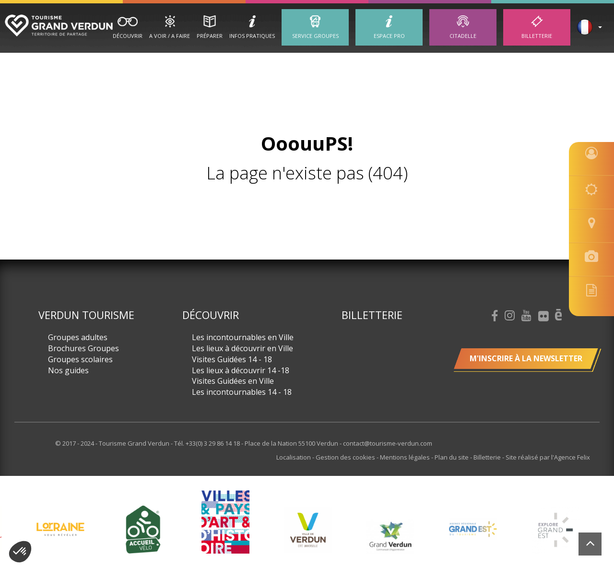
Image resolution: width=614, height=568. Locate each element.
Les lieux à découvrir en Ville (242, 348)
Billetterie (536, 35)
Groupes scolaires (80, 359)
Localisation (294, 457)
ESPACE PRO (389, 35)
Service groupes (315, 35)
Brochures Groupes (83, 348)
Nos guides (68, 370)
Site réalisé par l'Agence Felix (548, 457)
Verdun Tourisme (86, 315)
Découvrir (127, 35)
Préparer (210, 35)
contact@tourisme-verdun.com (387, 443)
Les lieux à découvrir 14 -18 (240, 370)
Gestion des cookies (346, 457)
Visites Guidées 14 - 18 (232, 359)
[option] (308, 530)
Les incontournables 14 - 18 (242, 392)
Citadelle (462, 35)
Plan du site (452, 457)
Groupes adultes (77, 337)
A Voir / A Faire (169, 35)
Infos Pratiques (252, 35)
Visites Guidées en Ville (233, 381)
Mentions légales (405, 457)
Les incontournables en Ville (243, 337)
